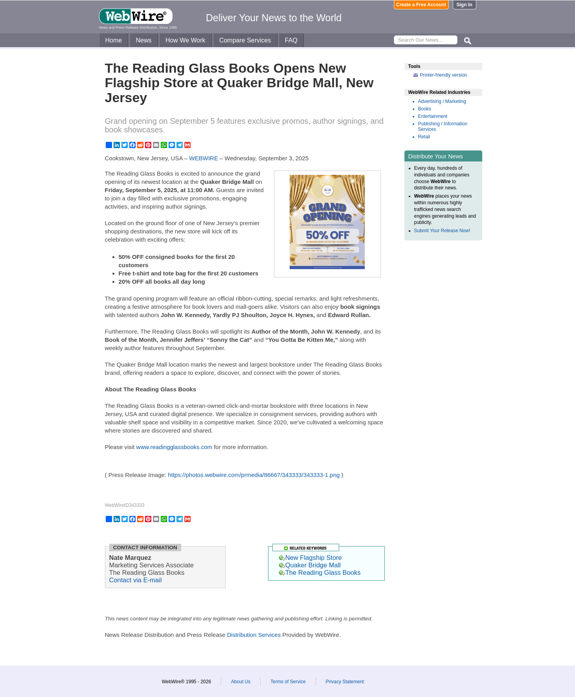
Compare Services (245, 40)
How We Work (185, 40)
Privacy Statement (345, 681)
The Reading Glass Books (320, 572)
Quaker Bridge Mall (310, 565)
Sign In (464, 4)
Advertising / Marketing (442, 101)
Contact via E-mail (135, 579)
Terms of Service (287, 681)
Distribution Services (254, 634)
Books (424, 109)
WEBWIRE (203, 158)
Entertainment (433, 116)
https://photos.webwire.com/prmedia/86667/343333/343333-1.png (254, 474)
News (144, 40)
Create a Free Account (421, 4)
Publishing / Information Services (442, 126)
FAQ (291, 40)
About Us (240, 681)
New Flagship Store (310, 557)
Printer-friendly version (443, 75)
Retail (424, 136)
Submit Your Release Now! (442, 230)
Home (113, 40)
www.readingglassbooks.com (174, 447)
